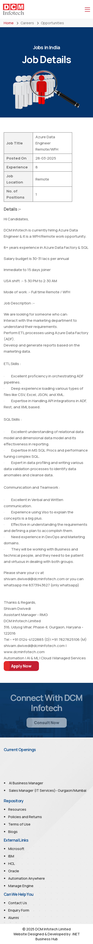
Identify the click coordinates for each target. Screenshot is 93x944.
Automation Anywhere (26, 878)
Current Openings (20, 749)
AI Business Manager (26, 785)
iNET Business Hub (57, 936)
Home (9, 23)
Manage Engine (20, 885)
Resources (17, 809)
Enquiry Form (18, 910)
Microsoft (16, 848)
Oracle (13, 871)
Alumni (13, 917)
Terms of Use (19, 824)
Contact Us (17, 902)
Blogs (13, 831)
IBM (11, 856)
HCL (11, 863)
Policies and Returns (25, 816)
